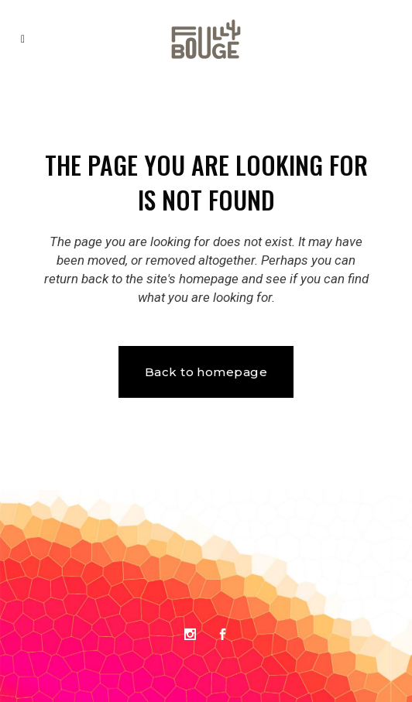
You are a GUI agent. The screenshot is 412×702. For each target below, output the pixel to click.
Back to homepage (206, 372)
